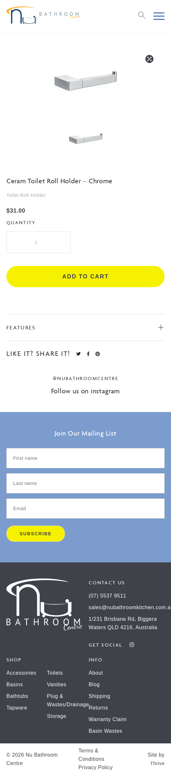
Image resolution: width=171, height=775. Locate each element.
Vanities (57, 684)
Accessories (21, 673)
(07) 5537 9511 (107, 596)
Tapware (16, 707)
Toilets (55, 673)
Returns (98, 707)
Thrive (157, 763)
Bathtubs (17, 696)
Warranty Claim (108, 719)
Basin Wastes (105, 731)
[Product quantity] (38, 242)
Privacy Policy (95, 767)
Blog (94, 684)
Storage (56, 716)
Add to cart (85, 276)
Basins (14, 684)
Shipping (99, 696)
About (96, 673)
